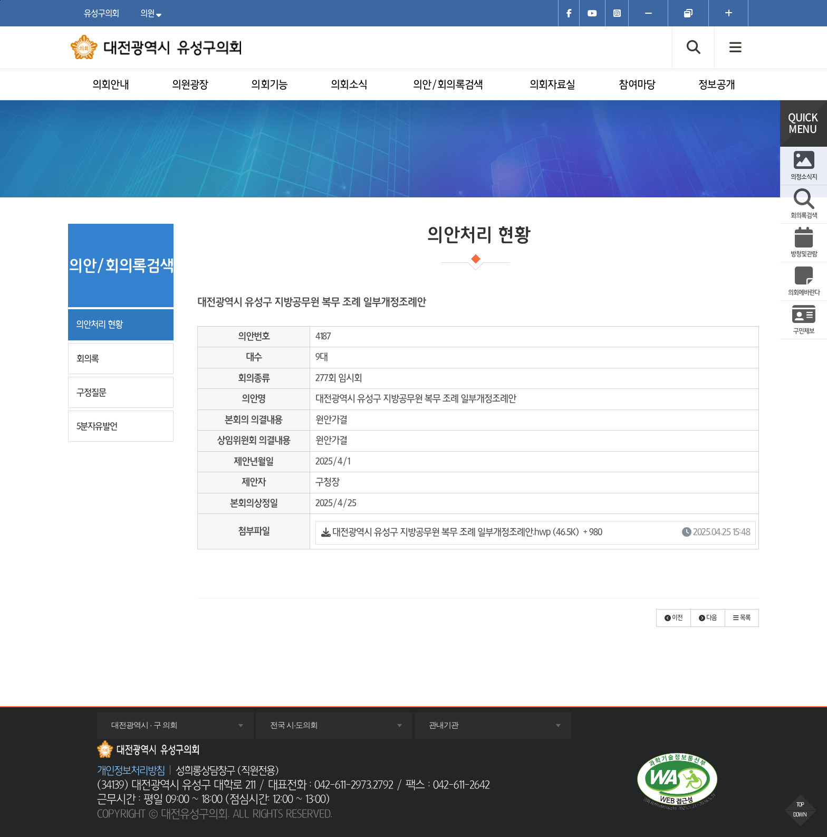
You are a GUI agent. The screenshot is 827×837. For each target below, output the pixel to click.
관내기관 (458, 729)
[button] (673, 618)
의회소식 (349, 85)
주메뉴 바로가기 (0, 0)
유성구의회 (101, 13)
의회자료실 (552, 85)
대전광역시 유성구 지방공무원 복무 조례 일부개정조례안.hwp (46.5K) (535, 533)
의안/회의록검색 (448, 85)
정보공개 (716, 85)
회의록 (87, 358)
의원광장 (190, 85)
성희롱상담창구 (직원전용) (227, 771)
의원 (153, 13)
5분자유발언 (96, 426)
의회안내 (110, 85)
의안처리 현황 (99, 324)
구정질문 (91, 392)
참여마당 (637, 85)
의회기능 (269, 85)
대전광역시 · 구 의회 (158, 729)
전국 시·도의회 (308, 729)
